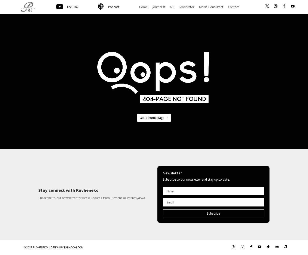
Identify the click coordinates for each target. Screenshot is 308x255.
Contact (233, 7)
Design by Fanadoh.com (67, 247)
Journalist (158, 7)
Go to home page (152, 118)
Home (143, 7)
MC (172, 7)
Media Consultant (211, 7)
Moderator (186, 7)
